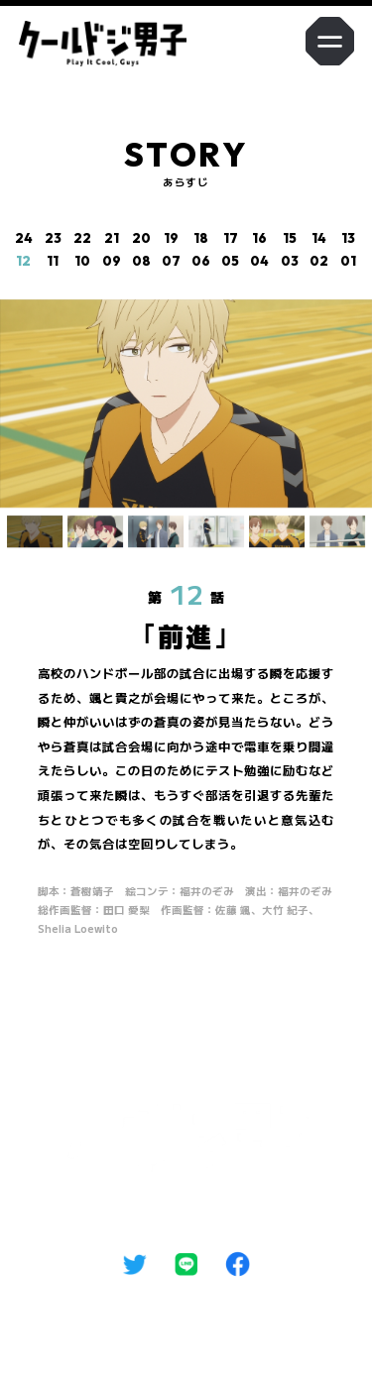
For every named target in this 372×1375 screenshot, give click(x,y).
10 (82, 261)
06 (200, 261)
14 (318, 238)
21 (111, 238)
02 (319, 261)
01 (348, 261)
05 (230, 261)
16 (259, 238)
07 (171, 261)
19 (171, 238)
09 (111, 261)
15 (290, 238)
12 (23, 261)
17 (230, 238)
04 (259, 261)
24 (24, 238)
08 (141, 261)
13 (348, 238)
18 (200, 238)
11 (53, 261)
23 (53, 238)
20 (141, 238)
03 (290, 261)
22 (82, 238)
